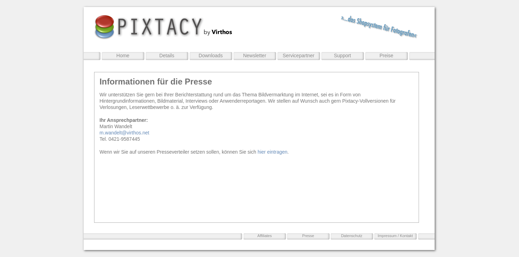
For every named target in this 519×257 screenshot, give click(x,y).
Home (122, 55)
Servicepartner (298, 55)
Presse (308, 236)
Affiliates (264, 236)
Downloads (211, 55)
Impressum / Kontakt (395, 236)
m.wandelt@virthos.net (125, 132)
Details (166, 55)
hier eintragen (273, 152)
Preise (387, 55)
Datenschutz (351, 236)
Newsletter (254, 55)
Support (342, 55)
